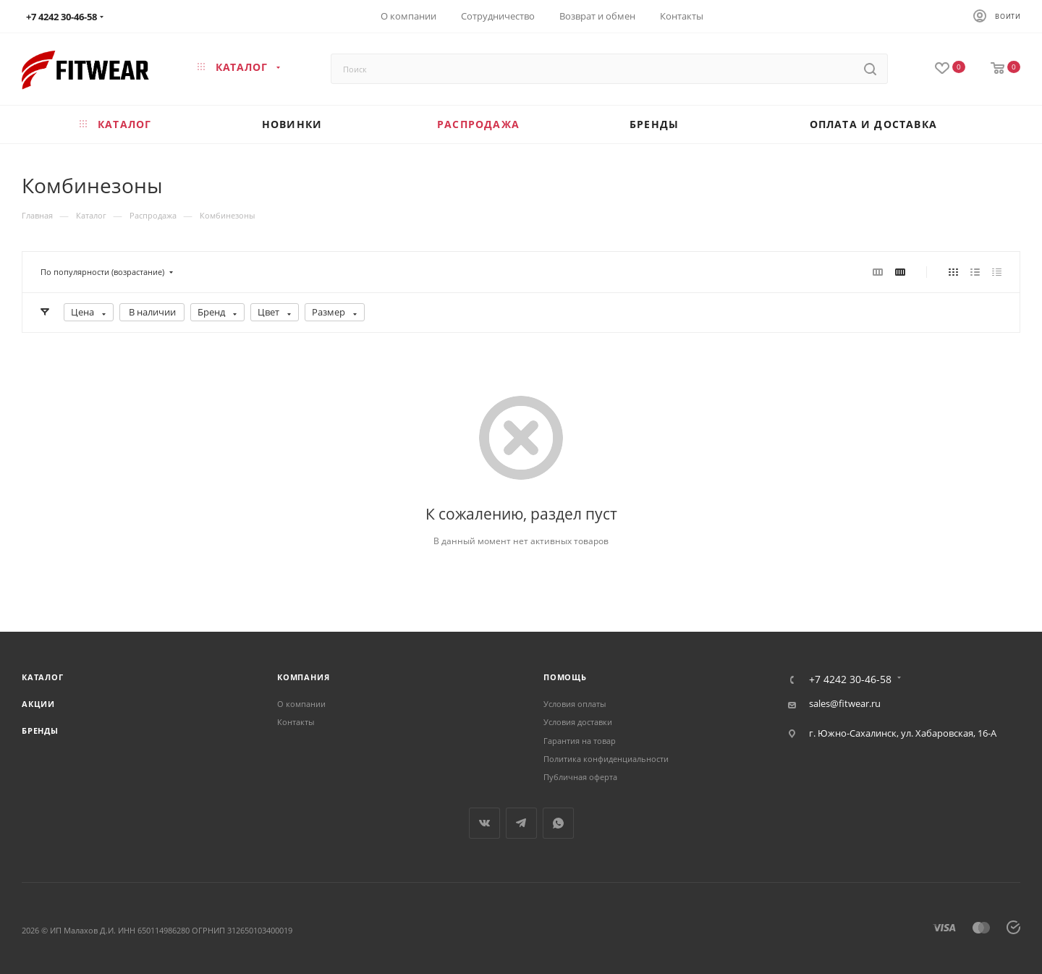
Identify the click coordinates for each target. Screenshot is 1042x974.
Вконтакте (484, 823)
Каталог (43, 677)
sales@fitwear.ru (845, 703)
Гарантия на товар (579, 740)
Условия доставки (577, 721)
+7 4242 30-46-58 (850, 679)
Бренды (40, 730)
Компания (303, 677)
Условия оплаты (574, 703)
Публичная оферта (580, 776)
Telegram (521, 823)
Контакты (295, 721)
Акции (38, 703)
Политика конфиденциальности (606, 758)
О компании (301, 703)
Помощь (565, 677)
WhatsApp (558, 823)
